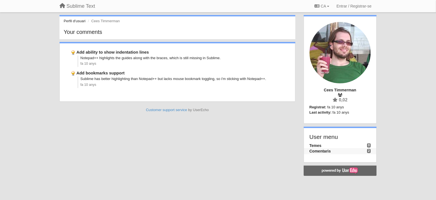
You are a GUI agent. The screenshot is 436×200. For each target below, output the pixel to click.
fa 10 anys (88, 64)
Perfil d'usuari (74, 21)
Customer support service (166, 110)
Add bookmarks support (100, 73)
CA (321, 6)
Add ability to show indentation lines (112, 52)
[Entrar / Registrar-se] (354, 6)
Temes (315, 145)
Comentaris (320, 151)
